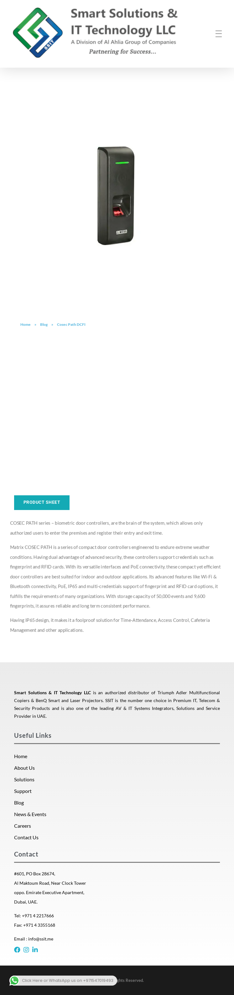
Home (25, 324)
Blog (44, 324)
